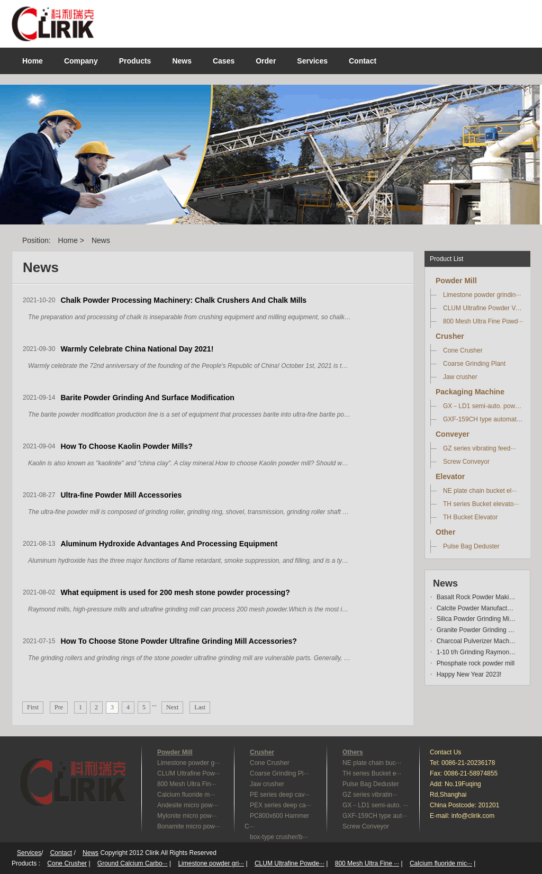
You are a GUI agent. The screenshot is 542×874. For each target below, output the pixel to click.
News (101, 240)
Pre (59, 707)
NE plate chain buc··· (371, 763)
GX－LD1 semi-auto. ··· (375, 805)
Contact (61, 853)
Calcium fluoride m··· (186, 794)
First (33, 707)
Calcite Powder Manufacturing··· (477, 608)
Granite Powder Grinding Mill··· (477, 630)
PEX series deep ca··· (280, 805)
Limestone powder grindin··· (482, 295)
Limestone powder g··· (188, 763)
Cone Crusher (463, 350)
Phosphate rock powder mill (475, 663)
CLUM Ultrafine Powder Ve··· (483, 308)
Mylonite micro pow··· (187, 815)
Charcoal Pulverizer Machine (477, 641)
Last (199, 707)
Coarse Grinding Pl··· (279, 773)
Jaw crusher (460, 377)
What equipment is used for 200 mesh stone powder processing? (175, 592)
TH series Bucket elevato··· (481, 504)
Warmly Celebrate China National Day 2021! (136, 349)
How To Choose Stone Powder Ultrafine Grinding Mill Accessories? (178, 641)
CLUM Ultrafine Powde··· (289, 863)
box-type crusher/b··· (279, 837)
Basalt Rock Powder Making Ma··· (477, 597)
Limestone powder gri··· (211, 863)
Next (172, 707)
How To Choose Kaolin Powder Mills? (126, 446)
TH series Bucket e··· (371, 773)
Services (29, 853)
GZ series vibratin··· (370, 794)
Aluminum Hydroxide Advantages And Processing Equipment (168, 543)
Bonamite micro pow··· (188, 826)
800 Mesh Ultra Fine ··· (367, 863)
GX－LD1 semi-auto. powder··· (483, 406)
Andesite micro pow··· (187, 805)
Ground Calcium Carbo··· (132, 863)
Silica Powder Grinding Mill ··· (477, 619)
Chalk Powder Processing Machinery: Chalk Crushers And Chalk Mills (183, 300)
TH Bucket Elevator (470, 517)
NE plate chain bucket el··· (480, 490)
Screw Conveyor (466, 461)
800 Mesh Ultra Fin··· (186, 784)
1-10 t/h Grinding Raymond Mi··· (477, 652)
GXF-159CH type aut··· (374, 815)
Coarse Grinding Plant (474, 363)
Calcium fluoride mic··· (441, 863)
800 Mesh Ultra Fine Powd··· (483, 321)
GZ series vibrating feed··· (479, 448)
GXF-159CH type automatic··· (483, 419)
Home (32, 61)
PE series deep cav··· (280, 794)
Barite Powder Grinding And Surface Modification (147, 397)
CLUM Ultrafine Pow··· (188, 773)
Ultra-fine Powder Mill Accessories (121, 495)
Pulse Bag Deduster (471, 546)
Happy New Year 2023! (469, 674)
